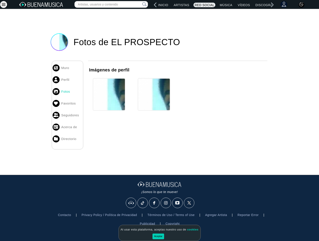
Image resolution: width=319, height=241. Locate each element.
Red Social (204, 5)
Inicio (163, 5)
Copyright (172, 223)
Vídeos (244, 5)
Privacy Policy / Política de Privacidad (109, 215)
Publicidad (147, 223)
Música (226, 5)
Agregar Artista (216, 215)
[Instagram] (166, 203)
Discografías (267, 5)
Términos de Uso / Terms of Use (171, 215)
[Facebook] (154, 203)
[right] (272, 4)
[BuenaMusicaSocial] (131, 203)
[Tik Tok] (143, 203)
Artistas (181, 5)
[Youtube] (177, 203)
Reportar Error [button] (248, 215)
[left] (155, 4)
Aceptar (158, 236)
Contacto (64, 215)
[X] (189, 203)
